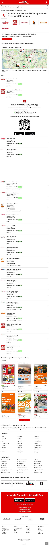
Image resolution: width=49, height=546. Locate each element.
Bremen (3, 452)
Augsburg (36, 440)
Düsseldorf (3, 449)
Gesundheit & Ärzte (22, 459)
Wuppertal (19, 445)
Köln (2, 441)
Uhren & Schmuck (38, 469)
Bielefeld (19, 447)
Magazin (4, 533)
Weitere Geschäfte (38, 472)
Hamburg (3, 438)
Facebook (28, 528)
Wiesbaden (36, 438)
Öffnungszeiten (5, 529)
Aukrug (2, 10)
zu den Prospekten (7, 38)
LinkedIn (28, 532)
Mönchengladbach (38, 445)
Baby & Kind (4, 461)
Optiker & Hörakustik (22, 469)
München (3, 440)
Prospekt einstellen (18, 528)
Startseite (4, 528)
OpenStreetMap (40, 68)
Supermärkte (37, 467)
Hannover (19, 436)
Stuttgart (3, 445)
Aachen (36, 443)
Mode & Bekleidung (22, 467)
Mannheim (20, 451)
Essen (2, 451)
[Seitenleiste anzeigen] (46, 543)
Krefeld (36, 452)
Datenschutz (40, 530)
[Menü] (2, 2)
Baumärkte (4, 463)
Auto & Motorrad (5, 459)
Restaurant (20, 472)
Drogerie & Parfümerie (6, 469)
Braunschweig (37, 447)
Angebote (4, 532)
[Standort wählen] (46, 2)
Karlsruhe (36, 436)
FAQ (15, 530)
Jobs (39, 528)
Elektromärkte (5, 470)
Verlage (15, 529)
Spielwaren (37, 463)
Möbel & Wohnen (21, 465)
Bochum (19, 443)
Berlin (28, 3)
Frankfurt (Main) (5, 443)
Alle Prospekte (24, 420)
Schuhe (36, 459)
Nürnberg (19, 440)
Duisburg (19, 441)
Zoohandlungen (38, 470)
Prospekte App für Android (24, 507)
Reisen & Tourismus (22, 470)
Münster (19, 452)
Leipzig (19, 438)
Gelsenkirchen (37, 441)
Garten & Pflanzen (5, 472)
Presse (39, 529)
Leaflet (34, 68)
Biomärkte (4, 465)
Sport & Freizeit (38, 465)
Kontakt (15, 532)
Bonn (18, 449)
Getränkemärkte (21, 461)
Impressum (40, 533)
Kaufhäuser (20, 463)
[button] (45, 51)
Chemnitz (36, 449)
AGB (39, 532)
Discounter (4, 467)
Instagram (28, 530)
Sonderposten (37, 461)
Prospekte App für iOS (24, 509)
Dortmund (3, 447)
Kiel (35, 451)
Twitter (27, 529)
